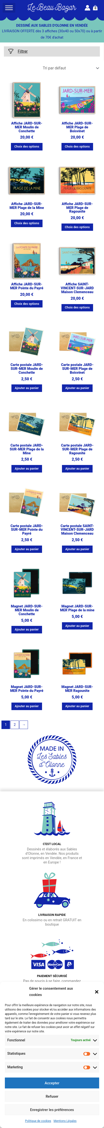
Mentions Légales (65, 1121)
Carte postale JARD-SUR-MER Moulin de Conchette (26, 369)
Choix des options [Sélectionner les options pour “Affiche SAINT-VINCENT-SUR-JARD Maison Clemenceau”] (77, 307)
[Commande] (71, 68)
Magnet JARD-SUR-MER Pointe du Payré (26, 689)
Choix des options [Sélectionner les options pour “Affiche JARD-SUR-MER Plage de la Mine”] (26, 223)
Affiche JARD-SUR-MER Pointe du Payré (26, 286)
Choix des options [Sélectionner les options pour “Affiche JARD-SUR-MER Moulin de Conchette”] (26, 146)
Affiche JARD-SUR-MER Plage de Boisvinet (77, 127)
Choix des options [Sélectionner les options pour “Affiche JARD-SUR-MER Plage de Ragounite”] (77, 227)
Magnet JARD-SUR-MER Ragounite (77, 689)
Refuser (52, 1096)
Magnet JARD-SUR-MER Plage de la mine (77, 608)
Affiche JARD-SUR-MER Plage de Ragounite (77, 208)
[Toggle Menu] (9, 7)
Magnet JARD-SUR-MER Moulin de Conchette (27, 610)
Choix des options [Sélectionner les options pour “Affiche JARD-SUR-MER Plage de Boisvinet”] (77, 146)
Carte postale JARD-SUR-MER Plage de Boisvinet (77, 369)
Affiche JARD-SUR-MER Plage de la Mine (26, 206)
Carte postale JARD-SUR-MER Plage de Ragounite (77, 449)
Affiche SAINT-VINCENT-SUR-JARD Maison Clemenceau (77, 288)
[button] (96, 991)
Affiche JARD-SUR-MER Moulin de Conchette (26, 127)
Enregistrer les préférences (52, 1110)
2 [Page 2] (15, 725)
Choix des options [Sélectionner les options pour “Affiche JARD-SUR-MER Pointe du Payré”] (26, 304)
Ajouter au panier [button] (27, 388)
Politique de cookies (38, 1121)
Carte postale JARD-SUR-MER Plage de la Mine (27, 449)
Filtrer (18, 51)
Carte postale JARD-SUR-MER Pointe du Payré (26, 530)
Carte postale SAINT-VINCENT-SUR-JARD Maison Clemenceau (77, 530)
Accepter (52, 1083)
